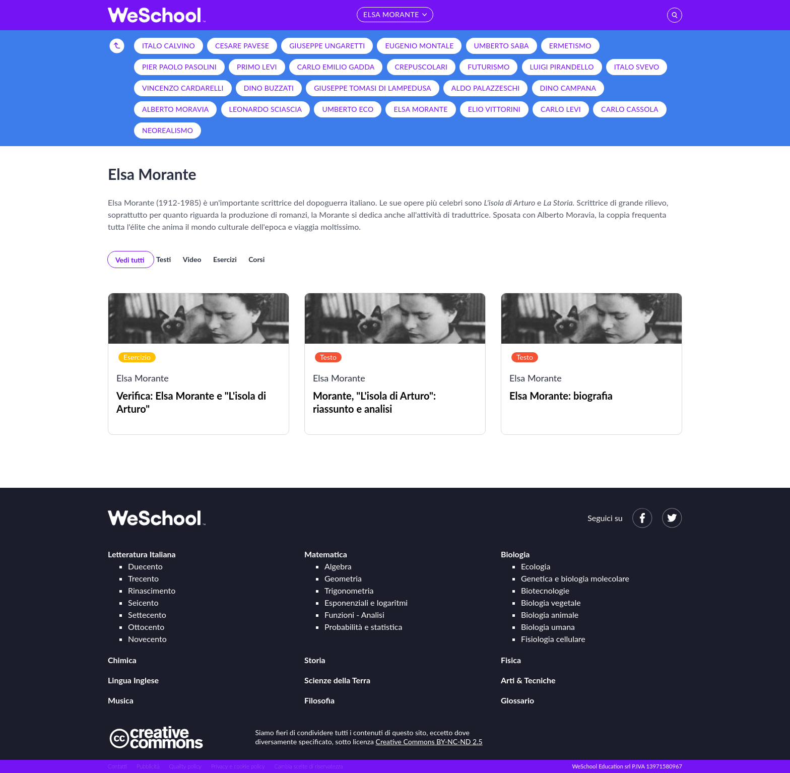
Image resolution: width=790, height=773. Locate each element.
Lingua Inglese (133, 680)
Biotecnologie (545, 590)
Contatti (117, 766)
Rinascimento (151, 590)
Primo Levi (257, 66)
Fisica (511, 660)
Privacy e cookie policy (238, 766)
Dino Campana (568, 88)
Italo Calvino (168, 45)
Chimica (122, 660)
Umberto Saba (501, 45)
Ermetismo (570, 45)
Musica (121, 700)
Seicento (143, 602)
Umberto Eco (347, 109)
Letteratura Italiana (142, 554)
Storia (314, 660)
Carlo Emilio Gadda (336, 66)
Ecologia (535, 566)
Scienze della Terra (337, 680)
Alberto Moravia (175, 109)
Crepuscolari (421, 66)
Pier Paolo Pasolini (179, 66)
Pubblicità (148, 766)
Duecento (145, 566)
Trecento (143, 578)
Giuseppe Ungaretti (327, 45)
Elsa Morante (420, 109)
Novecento (147, 638)
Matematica (325, 554)
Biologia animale (549, 614)
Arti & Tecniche (528, 680)
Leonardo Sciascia (265, 109)
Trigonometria (349, 590)
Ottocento (146, 626)
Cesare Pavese (242, 45)
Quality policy (185, 766)
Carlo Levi (561, 109)
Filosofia (319, 700)
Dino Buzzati (269, 88)
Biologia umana (548, 626)
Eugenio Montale (419, 45)
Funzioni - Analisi (354, 614)
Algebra (338, 566)
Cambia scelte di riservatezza (308, 766)
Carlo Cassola (630, 109)
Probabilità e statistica (363, 626)
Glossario (517, 700)
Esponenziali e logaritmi (366, 602)
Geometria (343, 578)
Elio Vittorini (494, 109)
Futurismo (488, 66)
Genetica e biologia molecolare (575, 578)
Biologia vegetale (551, 602)
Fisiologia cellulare (553, 638)
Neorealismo (167, 130)
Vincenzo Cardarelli (183, 88)
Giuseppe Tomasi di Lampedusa (372, 88)
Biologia (515, 554)
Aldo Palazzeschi (485, 88)
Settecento (147, 614)
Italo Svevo (637, 66)
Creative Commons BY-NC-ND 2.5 (429, 741)
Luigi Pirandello (562, 66)
